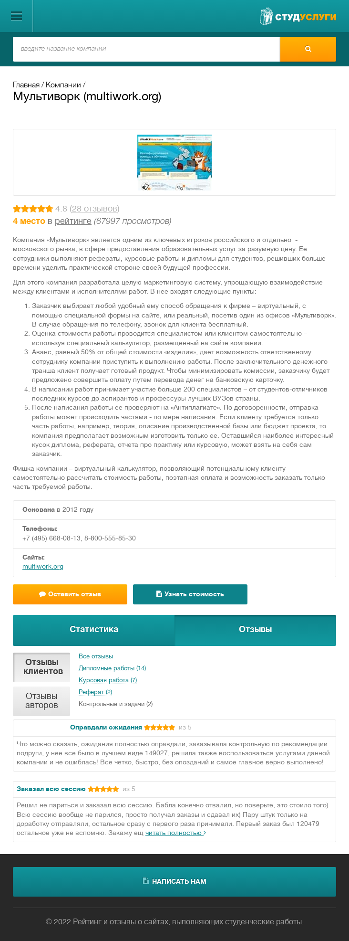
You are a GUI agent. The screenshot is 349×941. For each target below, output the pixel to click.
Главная (26, 85)
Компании (63, 85)
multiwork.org (42, 567)
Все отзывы (96, 657)
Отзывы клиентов (43, 667)
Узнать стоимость (190, 594)
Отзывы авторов (41, 701)
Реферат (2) (95, 693)
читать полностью (175, 833)
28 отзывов (94, 209)
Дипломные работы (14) (112, 669)
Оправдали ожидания (106, 728)
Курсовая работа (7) (108, 681)
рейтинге (73, 222)
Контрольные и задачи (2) (116, 705)
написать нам (174, 881)
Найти (308, 48)
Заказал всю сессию (51, 789)
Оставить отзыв (70, 594)
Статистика (94, 630)
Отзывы (255, 630)
